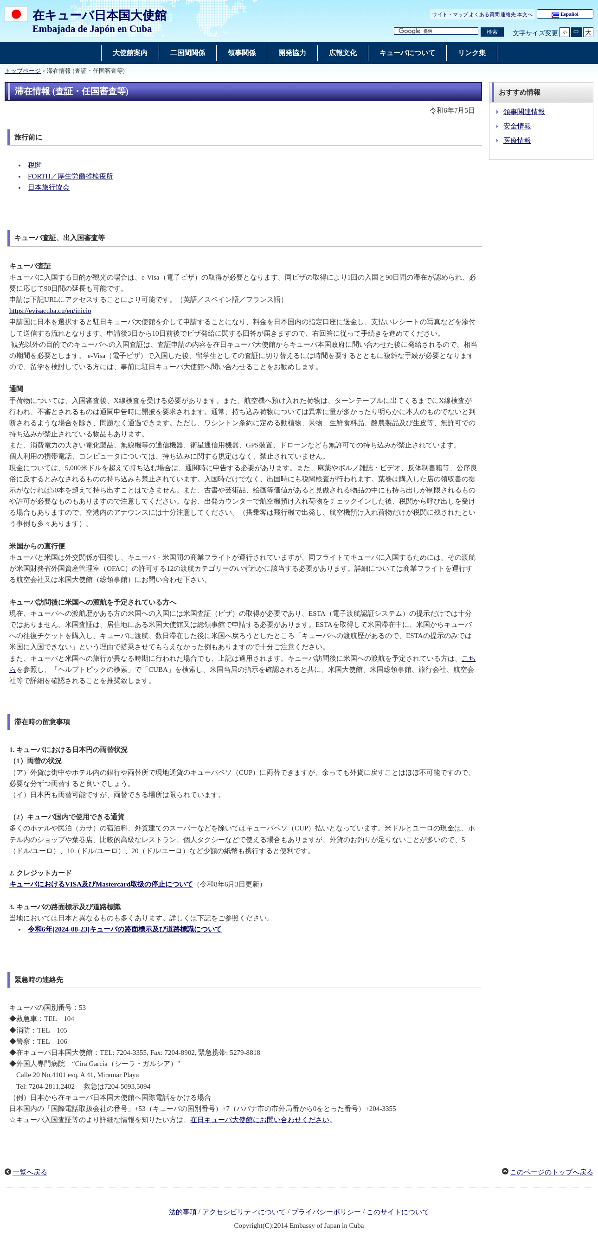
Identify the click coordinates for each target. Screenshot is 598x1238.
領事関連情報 (524, 111)
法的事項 (183, 1212)
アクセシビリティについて (244, 1212)
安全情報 (517, 126)
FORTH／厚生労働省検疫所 (70, 176)
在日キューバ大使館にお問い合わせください (259, 1119)
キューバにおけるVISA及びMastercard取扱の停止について (101, 884)
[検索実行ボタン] (492, 32)
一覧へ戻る (30, 1172)
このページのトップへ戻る (551, 1172)
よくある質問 (484, 14)
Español (565, 14)
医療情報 (517, 140)
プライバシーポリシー (326, 1212)
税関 (35, 165)
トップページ (23, 71)
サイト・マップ (450, 14)
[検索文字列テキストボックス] (436, 31)
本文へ (525, 14)
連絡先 (508, 14)
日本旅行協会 (49, 187)
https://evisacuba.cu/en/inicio (50, 310)
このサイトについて (398, 1212)
